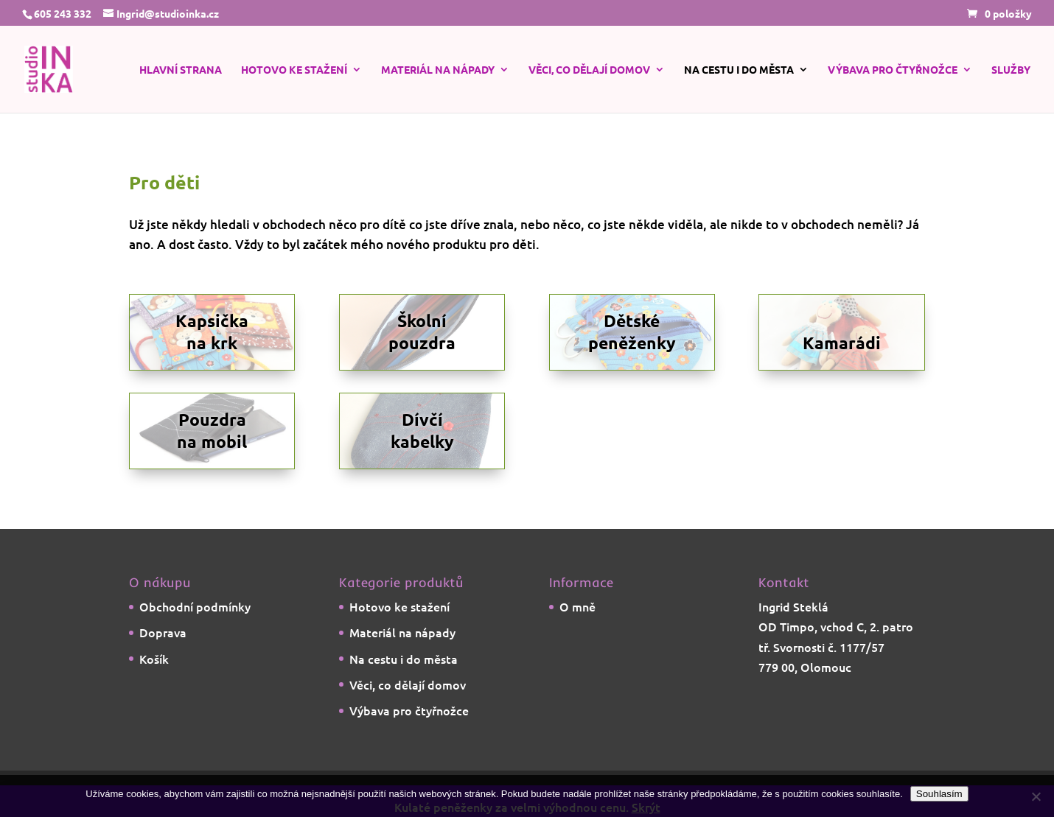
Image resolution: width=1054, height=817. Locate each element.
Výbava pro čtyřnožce (892, 70)
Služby (1010, 70)
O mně (577, 606)
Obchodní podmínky (195, 606)
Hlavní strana (180, 70)
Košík (154, 659)
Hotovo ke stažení (294, 70)
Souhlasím (939, 793)
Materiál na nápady (438, 70)
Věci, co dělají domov (589, 70)
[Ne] (1035, 796)
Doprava (162, 632)
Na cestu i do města (739, 70)
